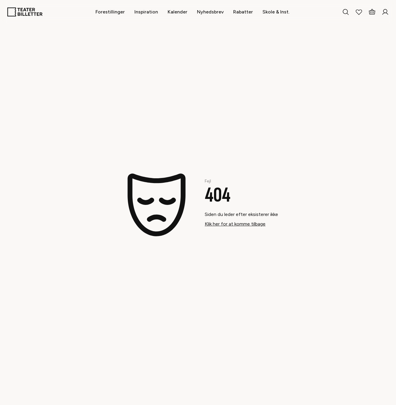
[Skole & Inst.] (276, 12)
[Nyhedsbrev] (210, 12)
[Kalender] (177, 12)
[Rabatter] (243, 12)
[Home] (25, 12)
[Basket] (372, 12)
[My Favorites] (359, 12)
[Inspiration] (146, 12)
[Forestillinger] (110, 12)
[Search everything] (346, 12)
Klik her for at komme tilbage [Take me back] (235, 224)
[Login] (385, 12)
